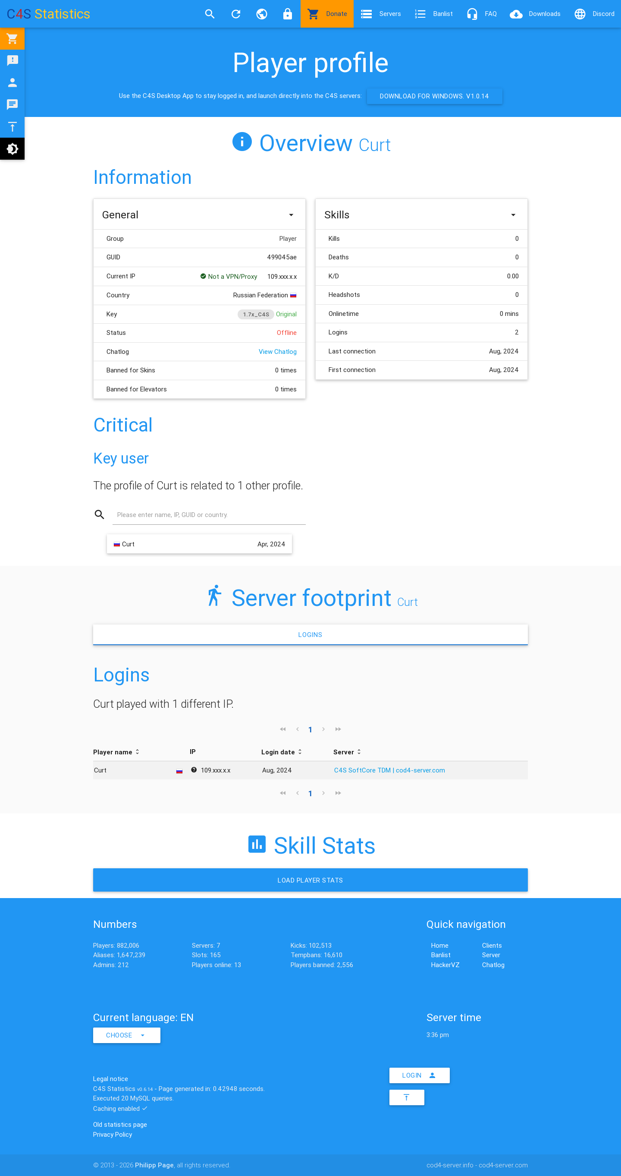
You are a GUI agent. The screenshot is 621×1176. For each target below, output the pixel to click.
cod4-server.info (450, 1165)
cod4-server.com (503, 1165)
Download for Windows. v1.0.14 (434, 96)
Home (439, 945)
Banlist (433, 14)
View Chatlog (278, 351)
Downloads (535, 14)
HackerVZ (445, 965)
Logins (310, 635)
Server (491, 955)
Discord (594, 14)
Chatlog (493, 965)
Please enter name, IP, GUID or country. (172, 515)
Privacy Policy (112, 1134)
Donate (327, 14)
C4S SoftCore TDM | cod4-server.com (389, 770)
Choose (126, 1035)
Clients (492, 945)
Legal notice (110, 1079)
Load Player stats (310, 880)
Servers (380, 14)
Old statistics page (120, 1124)
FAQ (481, 14)
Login (419, 1075)
